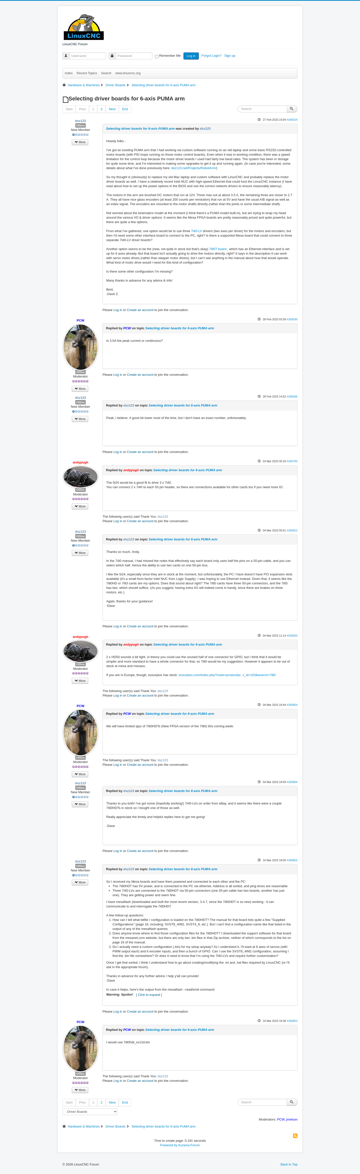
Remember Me (170, 55)
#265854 (292, 704)
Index (69, 73)
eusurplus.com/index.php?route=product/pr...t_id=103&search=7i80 (227, 675)
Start (69, 109)
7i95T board (217, 249)
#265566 (292, 396)
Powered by (169, 1145)
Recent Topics (87, 73)
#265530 (292, 319)
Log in (191, 56)
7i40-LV (196, 231)
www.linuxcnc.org (127, 73)
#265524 (292, 119)
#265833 (292, 635)
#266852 (292, 860)
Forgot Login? (212, 55)
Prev (82, 109)
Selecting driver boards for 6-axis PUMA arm (140, 128)
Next (112, 109)
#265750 (292, 461)
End (125, 109)
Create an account (140, 310)
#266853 (292, 1020)
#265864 (292, 782)
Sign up (230, 55)
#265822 (292, 530)
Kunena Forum (189, 1145)
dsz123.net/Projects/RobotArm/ (193, 168)
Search (106, 73)
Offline (80, 125)
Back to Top (289, 1164)
